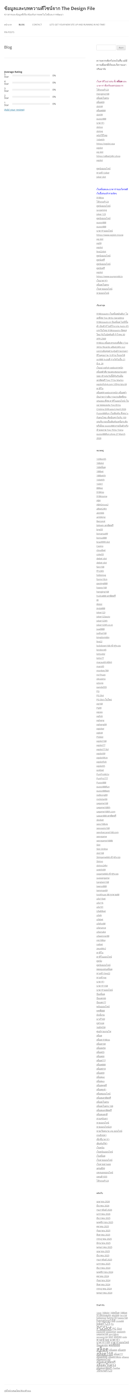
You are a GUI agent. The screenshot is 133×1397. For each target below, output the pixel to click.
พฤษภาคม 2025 (104, 1247)
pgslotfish (101, 761)
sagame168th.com (105, 811)
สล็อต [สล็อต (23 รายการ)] (102, 1349)
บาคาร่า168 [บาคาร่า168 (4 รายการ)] (103, 1342)
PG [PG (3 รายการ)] (112, 1324)
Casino (99, 546)
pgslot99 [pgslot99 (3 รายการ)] (100, 1331)
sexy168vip (102, 824)
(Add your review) (14, 109)
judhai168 (101, 633)
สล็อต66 (100, 1056)
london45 (101, 649)
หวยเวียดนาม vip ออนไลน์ (109, 1131)
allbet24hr (101, 508)
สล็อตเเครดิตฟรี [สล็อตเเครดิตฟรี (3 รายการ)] (104, 1368)
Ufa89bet (101, 911)
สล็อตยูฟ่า (101, 1089)
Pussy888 (101, 782)
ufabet (99, 919)
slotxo (99, 127)
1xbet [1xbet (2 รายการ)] (98, 1313)
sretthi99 (101, 869)
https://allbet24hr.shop (108, 156)
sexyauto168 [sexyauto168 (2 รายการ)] (102, 1337)
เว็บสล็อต (100, 1155)
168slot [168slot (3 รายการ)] (106, 1312)
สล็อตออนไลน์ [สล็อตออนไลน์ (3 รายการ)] (103, 1359)
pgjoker (100, 728)
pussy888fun (103, 786)
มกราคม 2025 (103, 1263)
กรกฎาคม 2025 (104, 1238)
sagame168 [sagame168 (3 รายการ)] (102, 1334)
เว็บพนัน (100, 1147)
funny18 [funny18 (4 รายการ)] (112, 1317)
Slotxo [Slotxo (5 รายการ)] (118, 1337)
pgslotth (100, 765)
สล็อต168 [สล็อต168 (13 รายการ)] (104, 1353)
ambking (100, 517)
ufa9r (99, 915)
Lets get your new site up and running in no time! (77, 24)
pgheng (100, 720)
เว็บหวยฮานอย (103, 1164)
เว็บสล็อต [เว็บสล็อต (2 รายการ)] (116, 1368)
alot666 (100, 512)
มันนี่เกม (100, 1014)
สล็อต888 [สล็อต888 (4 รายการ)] (102, 1356)
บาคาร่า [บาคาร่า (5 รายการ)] (115, 1340)
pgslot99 (100, 753)
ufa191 (99, 907)
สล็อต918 (101, 1068)
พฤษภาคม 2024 (104, 1292)
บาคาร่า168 (102, 985)
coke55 (100, 554)
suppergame (102, 877)
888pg (99, 488)
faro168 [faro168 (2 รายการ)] (123, 1315)
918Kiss (100, 492)
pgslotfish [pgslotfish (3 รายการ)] (111, 1331)
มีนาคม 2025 (102, 1255)
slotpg (99, 131)
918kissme (101, 496)
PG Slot (100, 695)
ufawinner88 (102, 936)
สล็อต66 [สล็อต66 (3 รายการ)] (113, 1350)
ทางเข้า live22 (103, 973)
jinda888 (100, 608)
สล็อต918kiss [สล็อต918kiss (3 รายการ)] (114, 1356)
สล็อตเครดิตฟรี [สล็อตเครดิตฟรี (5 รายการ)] (106, 1362)
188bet (100, 471)
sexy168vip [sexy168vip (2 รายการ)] (114, 1334)
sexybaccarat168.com (107, 832)
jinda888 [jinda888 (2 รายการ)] (120, 1321)
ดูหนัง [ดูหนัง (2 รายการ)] (124, 1337)
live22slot (101, 251)
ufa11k (99, 902)
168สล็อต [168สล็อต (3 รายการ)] (114, 1312)
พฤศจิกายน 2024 (104, 1272)
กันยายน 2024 (103, 1280)
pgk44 (99, 732)
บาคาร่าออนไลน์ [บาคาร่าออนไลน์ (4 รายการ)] (120, 1342)
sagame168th (103, 807)
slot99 (99, 114)
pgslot (99, 147)
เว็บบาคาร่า (102, 280)
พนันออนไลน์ (103, 1006)
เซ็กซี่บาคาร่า (102, 1139)
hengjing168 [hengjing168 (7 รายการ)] (106, 1320)
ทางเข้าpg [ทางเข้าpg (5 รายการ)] (102, 1340)
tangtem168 (102, 882)
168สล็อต (101, 467)
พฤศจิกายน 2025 (104, 1222)
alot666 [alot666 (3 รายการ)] (115, 1315)
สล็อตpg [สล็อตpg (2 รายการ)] (125, 1357)
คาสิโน (99, 952)
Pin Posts (9, 32)
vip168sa (100, 940)
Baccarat (100, 521)
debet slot (101, 558)
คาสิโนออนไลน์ (104, 956)
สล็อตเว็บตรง (102, 98)
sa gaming (101, 210)
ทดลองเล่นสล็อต (104, 969)
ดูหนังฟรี (100, 259)
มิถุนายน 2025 (103, 1243)
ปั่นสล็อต (100, 994)
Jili (97, 600)
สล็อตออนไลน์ (103, 1093)
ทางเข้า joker (102, 172)
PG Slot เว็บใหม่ (104, 699)
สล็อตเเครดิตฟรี (104, 1110)
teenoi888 (101, 886)
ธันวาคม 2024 (103, 1267)
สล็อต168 (101, 1043)
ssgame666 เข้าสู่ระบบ (107, 873)
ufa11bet (101, 898)
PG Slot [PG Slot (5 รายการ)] (117, 1329)
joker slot (101, 176)
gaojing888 (102, 583)
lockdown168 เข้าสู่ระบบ (108, 645)
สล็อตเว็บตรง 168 (104, 1106)
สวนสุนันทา (102, 1118)
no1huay (101, 674)
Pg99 (98, 707)
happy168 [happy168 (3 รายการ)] (122, 1317)
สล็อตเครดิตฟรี (103, 1097)
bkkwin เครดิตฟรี (104, 525)
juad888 (100, 629)
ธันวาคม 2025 (103, 1218)
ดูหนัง (99, 960)
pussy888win (103, 790)
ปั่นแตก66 (101, 998)
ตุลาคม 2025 (102, 1226)
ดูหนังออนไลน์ (103, 168)
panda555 (101, 687)
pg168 (99, 703)
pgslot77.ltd (102, 749)
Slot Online (102, 848)
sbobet (100, 819)
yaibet (99, 944)
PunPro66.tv (102, 774)
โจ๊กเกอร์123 (102, 89)
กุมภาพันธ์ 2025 (104, 1259)
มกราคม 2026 (103, 1214)
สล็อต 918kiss (103, 1039)
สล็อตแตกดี (102, 1114)
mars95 (100, 666)
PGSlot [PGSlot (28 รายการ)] (104, 1327)
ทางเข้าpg (101, 977)
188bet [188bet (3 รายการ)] (123, 1312)
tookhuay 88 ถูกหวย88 (107, 894)
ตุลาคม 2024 (102, 1276)
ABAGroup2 (102, 504)
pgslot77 (100, 745)
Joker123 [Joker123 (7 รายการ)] (103, 1323)
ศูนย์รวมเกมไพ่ (103, 1031)
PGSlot (99, 736)
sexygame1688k (104, 840)
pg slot (99, 151)
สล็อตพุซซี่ (101, 1085)
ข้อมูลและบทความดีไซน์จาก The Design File (49, 8)
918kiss (100, 197)
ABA (98, 500)
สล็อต (99, 1035)
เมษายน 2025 (103, 1251)
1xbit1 (99, 483)
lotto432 (100, 653)
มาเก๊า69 (100, 1019)
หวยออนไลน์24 (104, 1126)
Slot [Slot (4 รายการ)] (110, 1336)
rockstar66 (101, 799)
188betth (101, 475)
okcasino (101, 678)
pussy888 (101, 118)
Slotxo (99, 861)
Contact (37, 24)
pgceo (99, 712)
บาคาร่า (100, 122)
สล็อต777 (101, 1060)
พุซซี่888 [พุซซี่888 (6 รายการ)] (114, 1345)
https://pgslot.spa (105, 143)
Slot (98, 844)
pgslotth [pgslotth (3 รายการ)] (121, 1331)
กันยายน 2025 (103, 1230)
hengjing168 (102, 591)
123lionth (101, 458)
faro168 (100, 566)
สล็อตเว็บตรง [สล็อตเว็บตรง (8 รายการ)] (106, 1365)
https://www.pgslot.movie (109, 234)
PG (97, 691)
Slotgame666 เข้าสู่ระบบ (108, 857)
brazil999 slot (103, 541)
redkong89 (102, 795)
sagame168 (102, 803)
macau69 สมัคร (104, 662)
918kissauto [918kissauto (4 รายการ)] (103, 1315)
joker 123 (101, 214)
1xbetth (100, 139)
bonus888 (101, 537)
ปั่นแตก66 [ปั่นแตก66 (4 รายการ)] (102, 1345)
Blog (22, 24)
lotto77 (100, 658)
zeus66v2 (101, 948)
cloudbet (101, 550)
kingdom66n (102, 637)
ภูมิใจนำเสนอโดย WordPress (17, 1390)
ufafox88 (100, 923)
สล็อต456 (101, 1048)
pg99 (98, 243)
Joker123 (100, 612)
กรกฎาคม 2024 (104, 1288)
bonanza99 (102, 533)
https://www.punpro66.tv (109, 276)
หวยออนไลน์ (102, 293)
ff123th (100, 570)
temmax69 (102, 890)
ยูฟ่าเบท (100, 1023)
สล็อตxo (100, 1081)
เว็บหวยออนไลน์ (104, 288)
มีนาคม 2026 (102, 1205)
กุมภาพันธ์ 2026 (104, 1209)
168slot (100, 463)
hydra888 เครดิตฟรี (106, 595)
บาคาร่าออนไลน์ (104, 230)
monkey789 (102, 670)
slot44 (99, 106)
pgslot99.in (102, 757)
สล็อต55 (100, 1052)
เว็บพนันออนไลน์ (104, 1151)
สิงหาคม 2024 (103, 1284)
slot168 (100, 853)
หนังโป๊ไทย (101, 135)
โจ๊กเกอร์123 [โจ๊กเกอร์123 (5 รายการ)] (104, 1370)
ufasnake (101, 931)
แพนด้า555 (101, 1176)
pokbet (100, 770)
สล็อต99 (100, 102)
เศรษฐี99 (100, 1168)
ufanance (101, 927)
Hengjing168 (102, 93)
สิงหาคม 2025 (103, 1234)
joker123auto (103, 616)
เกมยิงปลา (101, 1135)
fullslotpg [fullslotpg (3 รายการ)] (101, 1317)
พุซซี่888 (100, 1010)
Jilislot (99, 604)
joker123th (102, 620)
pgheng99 (101, 724)
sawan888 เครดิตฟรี (106, 815)
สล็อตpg (100, 1077)
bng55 (99, 529)
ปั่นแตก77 (101, 1002)
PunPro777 (102, 778)
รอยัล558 (100, 1027)
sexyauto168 (103, 828)
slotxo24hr (102, 865)
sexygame (101, 836)
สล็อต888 (101, 110)
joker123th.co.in (104, 624)
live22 (99, 641)
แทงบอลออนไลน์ (104, 1172)
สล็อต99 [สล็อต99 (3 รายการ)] (122, 1350)
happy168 (101, 587)
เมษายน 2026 (103, 1201)
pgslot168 (101, 741)
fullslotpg (101, 575)
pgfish (99, 716)
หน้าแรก (8, 24)
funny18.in (101, 579)
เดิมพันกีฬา (101, 1143)
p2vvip (99, 682)
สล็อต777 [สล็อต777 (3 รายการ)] (118, 1354)
